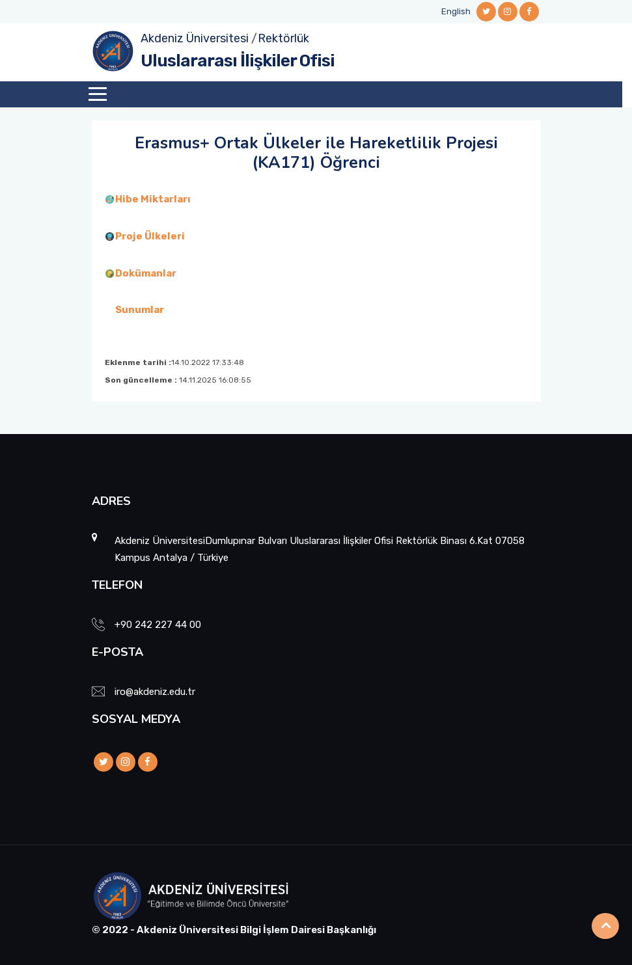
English (456, 11)
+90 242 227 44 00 (158, 625)
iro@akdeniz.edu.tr (155, 692)
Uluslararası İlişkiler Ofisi (238, 61)
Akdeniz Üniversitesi (195, 38)
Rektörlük (283, 38)
